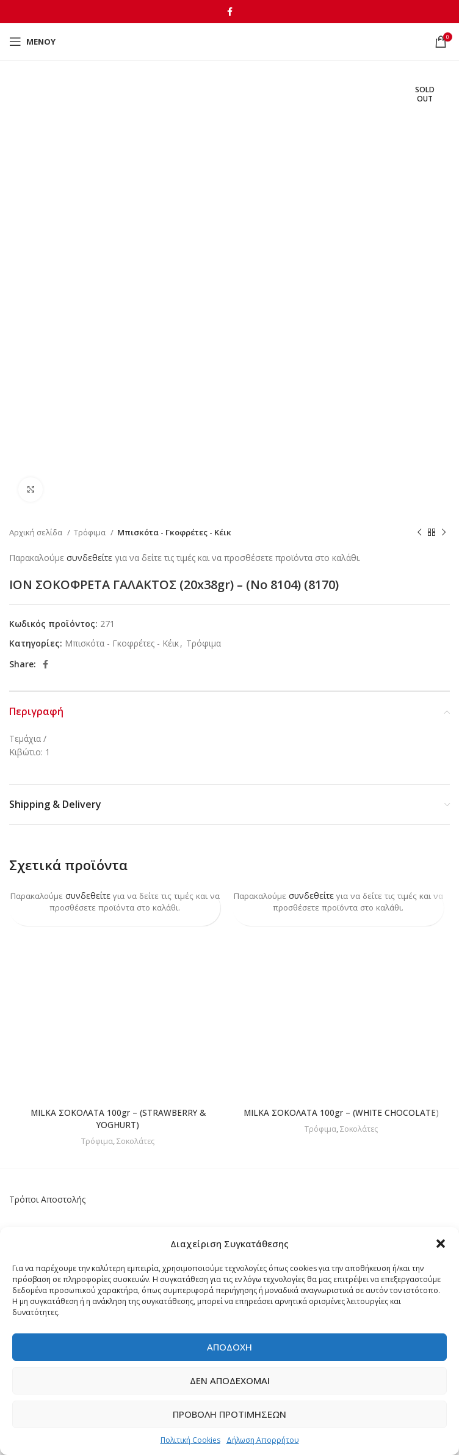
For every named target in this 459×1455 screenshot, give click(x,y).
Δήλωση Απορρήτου (262, 1440)
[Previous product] (419, 533)
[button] (441, 1243)
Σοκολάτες (135, 1140)
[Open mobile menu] (32, 41)
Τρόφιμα (90, 532)
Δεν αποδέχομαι (230, 1380)
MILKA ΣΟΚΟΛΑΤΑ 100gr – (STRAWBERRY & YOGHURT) (118, 1119)
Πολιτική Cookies (190, 1440)
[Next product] (444, 533)
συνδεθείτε (89, 557)
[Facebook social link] (229, 12)
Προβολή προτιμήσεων (229, 1414)
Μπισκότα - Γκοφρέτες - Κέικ (174, 532)
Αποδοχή (229, 1347)
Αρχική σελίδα (36, 532)
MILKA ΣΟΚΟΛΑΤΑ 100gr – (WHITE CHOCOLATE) (341, 1112)
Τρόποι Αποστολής (47, 1199)
